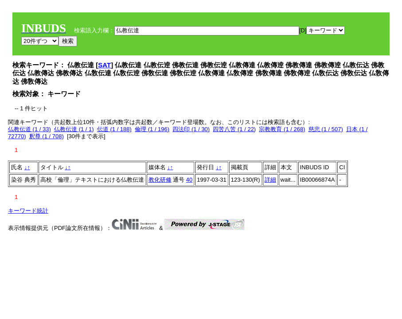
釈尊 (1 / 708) (46, 136)
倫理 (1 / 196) (152, 129)
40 (189, 179)
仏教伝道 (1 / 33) (29, 129)
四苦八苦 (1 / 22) (234, 129)
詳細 (270, 179)
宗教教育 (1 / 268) (282, 129)
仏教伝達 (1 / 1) (74, 129)
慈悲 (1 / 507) (325, 129)
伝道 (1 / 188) (114, 129)
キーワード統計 (28, 210)
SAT (104, 65)
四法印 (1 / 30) (191, 129)
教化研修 (160, 179)
